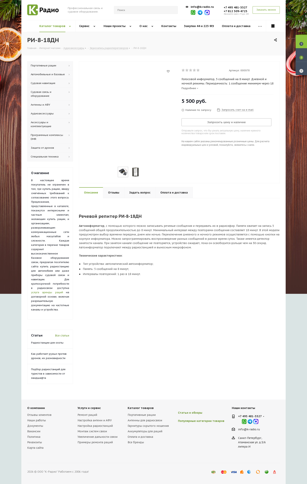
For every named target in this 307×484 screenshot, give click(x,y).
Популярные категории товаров (201, 421)
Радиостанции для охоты (47, 342)
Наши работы (36, 420)
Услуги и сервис (89, 408)
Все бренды (136, 442)
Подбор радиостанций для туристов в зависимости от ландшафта (48, 374)
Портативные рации (142, 415)
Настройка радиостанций (95, 426)
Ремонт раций (87, 415)
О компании (36, 408)
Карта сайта (35, 448)
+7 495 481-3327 (235, 7)
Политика (33, 437)
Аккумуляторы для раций (145, 431)
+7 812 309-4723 (235, 11)
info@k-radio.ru (202, 7)
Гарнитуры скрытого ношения (148, 426)
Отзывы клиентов (39, 415)
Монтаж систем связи (92, 431)
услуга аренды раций (47, 292)
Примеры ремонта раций (95, 442)
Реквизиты (34, 442)
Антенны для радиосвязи (145, 420)
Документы (35, 426)
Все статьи (62, 335)
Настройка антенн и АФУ (95, 420)
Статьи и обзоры (190, 412)
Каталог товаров (141, 408)
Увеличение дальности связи (97, 437)
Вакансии (33, 431)
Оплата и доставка (140, 437)
